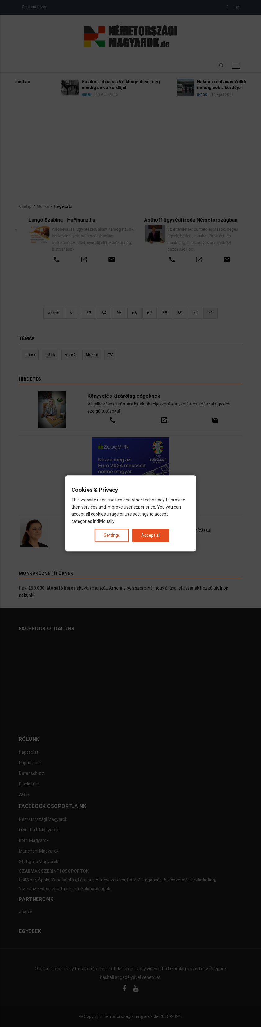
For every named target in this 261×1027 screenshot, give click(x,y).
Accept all (150, 535)
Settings (112, 535)
